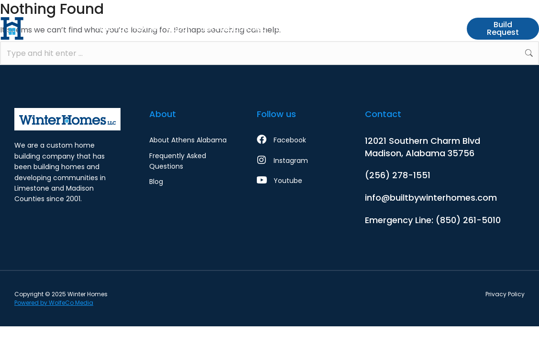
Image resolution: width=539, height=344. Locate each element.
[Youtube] (296, 180)
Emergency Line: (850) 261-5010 (433, 220)
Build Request (503, 28)
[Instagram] (296, 160)
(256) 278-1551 (397, 175)
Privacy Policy (505, 294)
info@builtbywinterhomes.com (431, 198)
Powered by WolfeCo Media (53, 303)
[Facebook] (296, 140)
